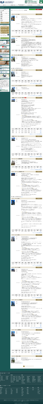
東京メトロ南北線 (13, 380)
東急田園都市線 (34, 379)
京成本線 (28, 377)
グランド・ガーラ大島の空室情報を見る (37, 34)
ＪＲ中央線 (1, 378)
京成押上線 (33, 377)
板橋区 (6, 393)
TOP (0, 7)
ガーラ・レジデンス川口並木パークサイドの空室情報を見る (35, 95)
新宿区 (6, 392)
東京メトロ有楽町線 (13, 379)
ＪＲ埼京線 (1, 377)
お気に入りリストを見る (4, 38)
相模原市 (28, 393)
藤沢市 (27, 392)
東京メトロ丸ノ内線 (13, 377)
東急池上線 (28, 380)
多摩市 (22, 395)
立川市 (22, 393)
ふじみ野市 (39, 393)
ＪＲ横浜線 (6, 377)
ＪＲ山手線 (1, 376)
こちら (22, 68)
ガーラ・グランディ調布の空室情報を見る (37, 297)
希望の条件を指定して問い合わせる (21, 5)
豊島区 (1, 393)
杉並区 (17, 392)
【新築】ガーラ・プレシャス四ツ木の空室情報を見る (36, 156)
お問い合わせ (41, 1)
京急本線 (23, 381)
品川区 (1, 391)
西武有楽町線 (28, 376)
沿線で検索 (4, 30)
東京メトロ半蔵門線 (18, 379)
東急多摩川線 (39, 380)
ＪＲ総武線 (1, 379)
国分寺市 (23, 392)
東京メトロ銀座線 (18, 376)
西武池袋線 (23, 376)
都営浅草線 (17, 380)
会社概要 (1, 88)
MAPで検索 (4, 27)
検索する (4, 5)
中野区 (11, 392)
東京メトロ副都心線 (13, 376)
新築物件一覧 (13, 5)
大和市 (27, 391)
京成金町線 (39, 377)
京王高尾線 (28, 378)
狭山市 (38, 392)
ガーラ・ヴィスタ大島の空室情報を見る (37, 232)
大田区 (6, 391)
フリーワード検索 (8, 34)
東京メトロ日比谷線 (18, 377)
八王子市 (23, 394)
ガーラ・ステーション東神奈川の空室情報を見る (36, 327)
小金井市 (23, 391)
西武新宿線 (33, 376)
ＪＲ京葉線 (6, 379)
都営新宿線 (17, 381)
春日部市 (39, 391)
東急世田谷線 (33, 380)
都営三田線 (12, 381)
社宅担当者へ (30, 5)
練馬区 (11, 393)
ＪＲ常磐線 (6, 378)
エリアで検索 (4, 32)
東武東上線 (23, 377)
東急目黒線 (39, 379)
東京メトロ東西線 (13, 378)
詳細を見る (39, 14)
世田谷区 (1, 392)
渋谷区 (11, 391)
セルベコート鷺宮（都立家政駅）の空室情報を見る (36, 83)
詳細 (40, 51)
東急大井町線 (23, 380)
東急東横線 (28, 379)
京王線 (22, 378)
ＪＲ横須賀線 (6, 376)
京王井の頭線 (39, 378)
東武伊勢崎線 (39, 376)
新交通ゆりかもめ (40, 381)
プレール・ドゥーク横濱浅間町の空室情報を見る (36, 169)
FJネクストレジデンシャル (7, 2)
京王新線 (33, 378)
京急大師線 (28, 381)
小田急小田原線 (23, 379)
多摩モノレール (34, 381)
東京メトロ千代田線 (18, 378)
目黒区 (17, 391)
